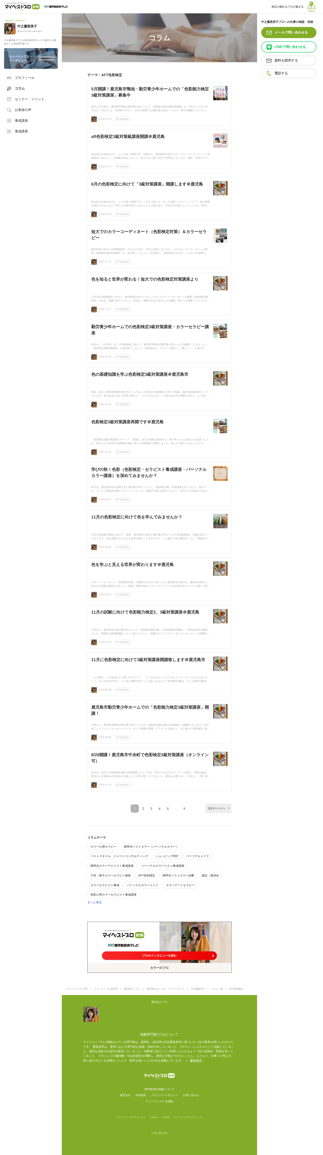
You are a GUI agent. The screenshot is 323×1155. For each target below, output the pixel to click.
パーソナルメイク (197, 856)
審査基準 (195, 1060)
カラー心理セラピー (103, 846)
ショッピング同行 (167, 856)
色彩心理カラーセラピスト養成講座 (113, 894)
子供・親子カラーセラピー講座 (110, 875)
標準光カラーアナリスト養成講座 (112, 865)
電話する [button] (281, 73)
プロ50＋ (154, 1117)
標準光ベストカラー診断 (178, 875)
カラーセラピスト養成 (104, 885)
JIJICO (166, 1117)
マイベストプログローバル (188, 1117)
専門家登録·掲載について (159, 1089)
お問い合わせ (191, 1095)
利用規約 (141, 1095)
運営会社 (125, 1095)
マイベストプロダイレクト (131, 1117)
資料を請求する (286, 60)
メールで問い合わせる (291, 32)
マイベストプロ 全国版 (159, 1101)
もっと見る (94, 902)
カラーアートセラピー (180, 885)
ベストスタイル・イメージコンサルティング (119, 856)
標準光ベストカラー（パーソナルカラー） (151, 846)
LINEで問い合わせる (290, 47)
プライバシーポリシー (164, 1095)
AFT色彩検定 (122, 119)
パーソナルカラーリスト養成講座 (162, 865)
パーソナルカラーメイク (142, 885)
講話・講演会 (210, 875)
